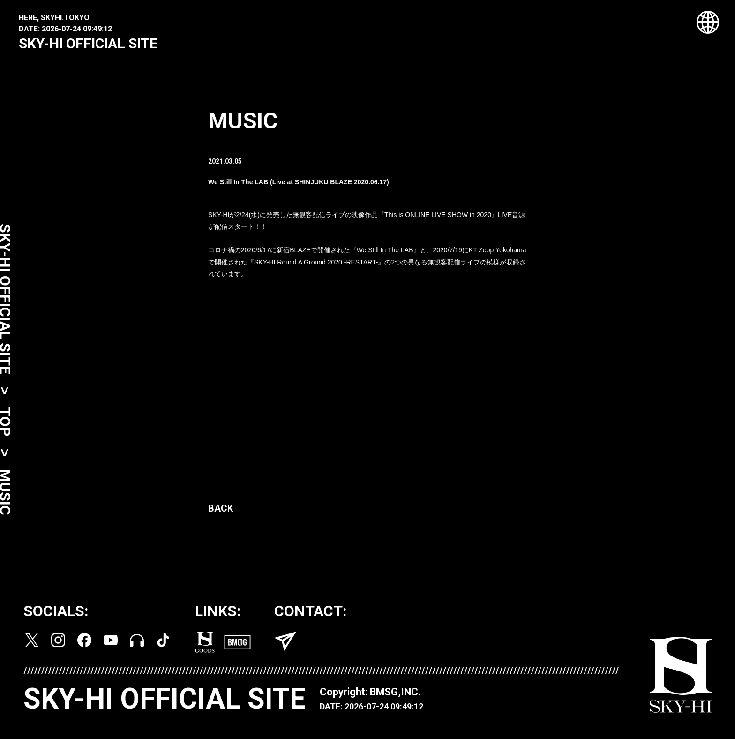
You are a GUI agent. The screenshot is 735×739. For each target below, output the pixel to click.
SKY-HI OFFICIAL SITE (88, 43)
